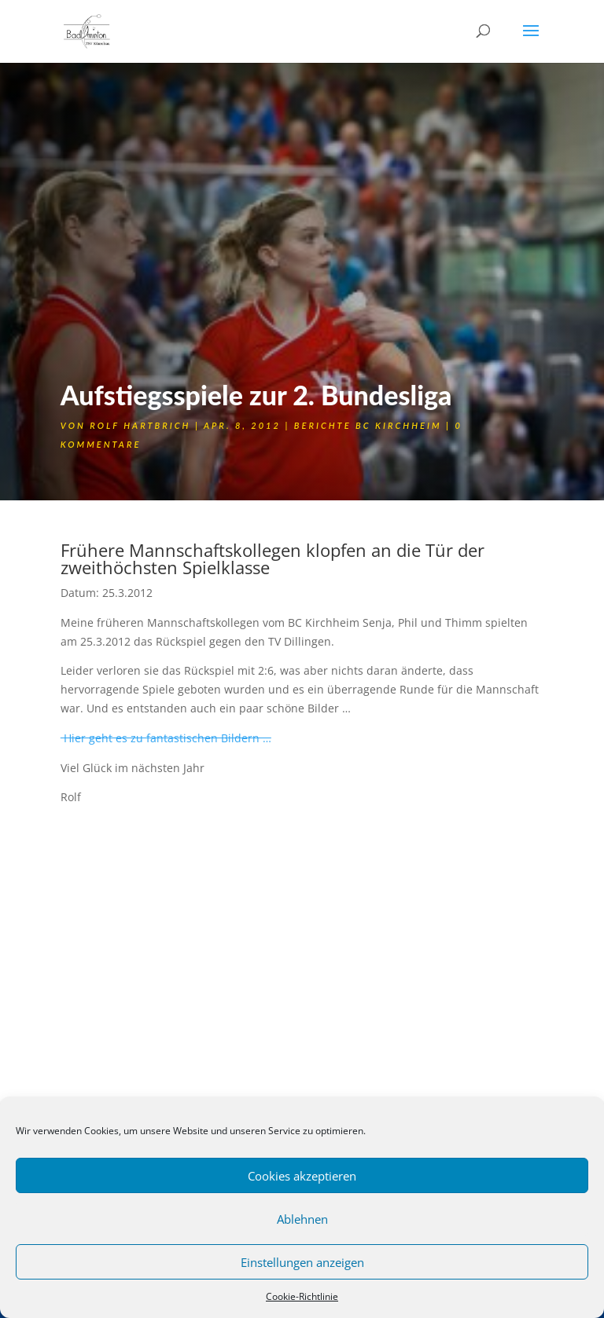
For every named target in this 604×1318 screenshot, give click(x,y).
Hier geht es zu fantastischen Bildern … (166, 737)
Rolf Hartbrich (140, 425)
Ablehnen (302, 1219)
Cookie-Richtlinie (302, 1296)
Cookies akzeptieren (302, 1176)
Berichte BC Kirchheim (368, 425)
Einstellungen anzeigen (302, 1262)
